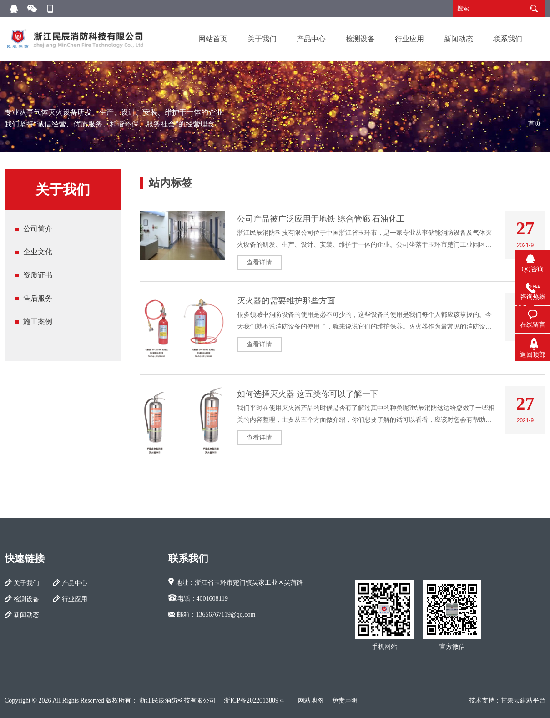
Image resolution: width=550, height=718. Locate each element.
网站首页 (212, 39)
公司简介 (37, 229)
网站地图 (310, 700)
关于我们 (262, 39)
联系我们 (507, 39)
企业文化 (37, 252)
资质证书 (37, 275)
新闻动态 (458, 39)
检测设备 (360, 39)
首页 (534, 123)
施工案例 (37, 321)
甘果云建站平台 (523, 700)
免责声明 (345, 700)
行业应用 (409, 39)
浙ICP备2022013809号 (254, 700)
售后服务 (37, 298)
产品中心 (311, 39)
